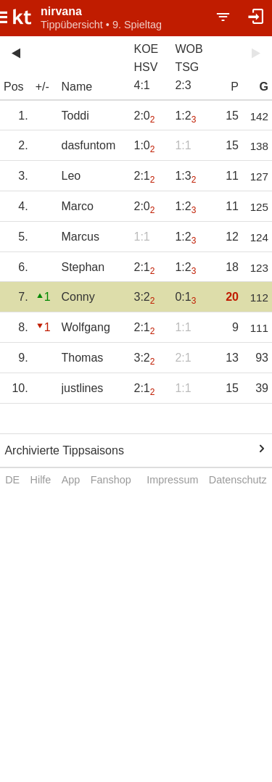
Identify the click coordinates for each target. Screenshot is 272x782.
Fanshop (111, 480)
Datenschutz (238, 480)
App (71, 480)
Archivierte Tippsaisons (64, 450)
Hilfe (40, 480)
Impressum (172, 480)
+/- (42, 86)
